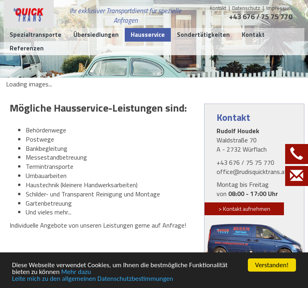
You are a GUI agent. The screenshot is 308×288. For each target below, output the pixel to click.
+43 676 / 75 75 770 (260, 16)
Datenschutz (246, 8)
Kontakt (218, 8)
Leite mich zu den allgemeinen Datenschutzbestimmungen (92, 279)
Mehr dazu (76, 272)
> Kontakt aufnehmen (244, 208)
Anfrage (173, 225)
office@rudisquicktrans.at (252, 171)
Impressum (279, 8)
